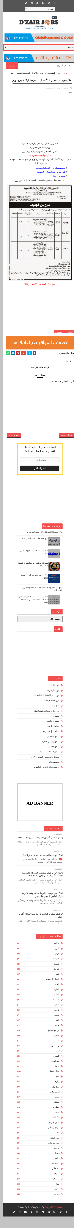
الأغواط (53, 970)
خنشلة (54, 1113)
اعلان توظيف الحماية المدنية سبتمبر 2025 (40, 867)
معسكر (53, 1190)
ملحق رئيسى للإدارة (48, 753)
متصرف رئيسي (50, 732)
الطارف (53, 1001)
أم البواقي (52, 955)
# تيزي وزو (56, 337)
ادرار (54, 965)
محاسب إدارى (50, 737)
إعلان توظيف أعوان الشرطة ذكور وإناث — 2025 (37, 849)
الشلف (54, 996)
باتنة (55, 1031)
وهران (54, 1205)
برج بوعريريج (51, 1042)
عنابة (54, 1144)
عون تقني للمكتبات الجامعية (44, 707)
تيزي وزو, (46, 93)
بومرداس (53, 1057)
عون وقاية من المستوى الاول (44, 722)
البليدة (54, 975)
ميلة (55, 1195)
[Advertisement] (37, 125)
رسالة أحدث (63, 444)
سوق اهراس (51, 1134)
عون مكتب (52, 717)
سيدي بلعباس (51, 1139)
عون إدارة (52, 697)
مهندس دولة (51, 773)
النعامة (54, 1016)
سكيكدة (53, 1129)
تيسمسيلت (52, 1103)
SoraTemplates (31, 1219)
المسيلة (53, 1011)
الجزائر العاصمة (50, 991)
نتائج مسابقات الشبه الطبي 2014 (32, 550)
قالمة (54, 1170)
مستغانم (53, 1180)
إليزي (54, 960)
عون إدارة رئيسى (49, 702)
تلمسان (53, 1067)
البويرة (54, 980)
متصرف (53, 727)
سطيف (53, 1118)
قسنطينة (53, 1175)
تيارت (54, 1088)
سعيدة (54, 1123)
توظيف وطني (51, 1083)
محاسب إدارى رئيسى (47, 743)
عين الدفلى (52, 1149)
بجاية (54, 1037)
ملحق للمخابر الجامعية (47, 763)
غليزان (54, 1164)
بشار (55, 1052)
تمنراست (53, 1072)
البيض (54, 985)
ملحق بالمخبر (51, 748)
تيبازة (54, 1093)
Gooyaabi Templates (50, 1219)
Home (67, 73)
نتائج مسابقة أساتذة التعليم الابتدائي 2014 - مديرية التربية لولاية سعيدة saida (30, 611)
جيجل (54, 1108)
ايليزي (54, 1026)
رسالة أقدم (11, 444)
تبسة (54, 1062)
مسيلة (54, 1185)
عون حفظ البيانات (49, 712)
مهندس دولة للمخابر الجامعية (44, 778)
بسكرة (54, 1047)
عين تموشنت (51, 1154)
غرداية (54, 1159)
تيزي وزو (58, 73)
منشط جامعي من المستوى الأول (42, 768)
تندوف (54, 1077)
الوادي (54, 1021)
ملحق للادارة (51, 758)
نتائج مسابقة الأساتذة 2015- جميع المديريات (42, 543)
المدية (54, 1006)
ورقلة (54, 1200)
